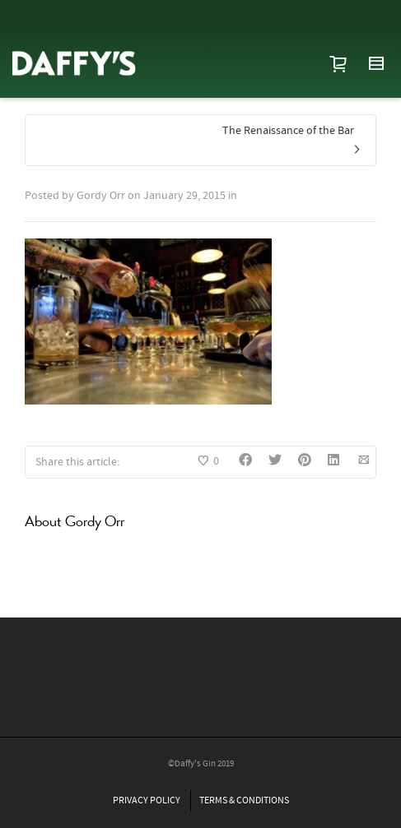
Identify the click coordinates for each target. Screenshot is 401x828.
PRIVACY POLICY (146, 800)
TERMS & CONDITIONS (244, 800)
